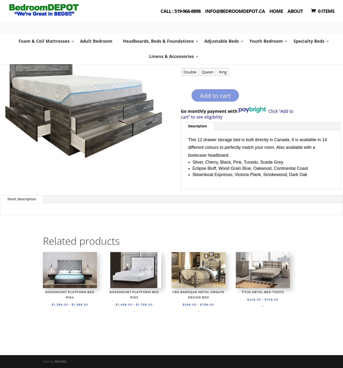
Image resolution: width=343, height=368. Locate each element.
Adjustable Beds (221, 41)
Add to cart (215, 95)
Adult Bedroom (96, 41)
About (295, 11)
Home (276, 11)
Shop (51, 17)
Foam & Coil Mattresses (44, 41)
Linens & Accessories (171, 56)
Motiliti (60, 361)
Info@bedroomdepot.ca (235, 11)
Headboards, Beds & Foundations (158, 41)
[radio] (190, 72)
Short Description (21, 199)
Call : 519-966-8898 (181, 11)
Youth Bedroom (266, 41)
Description (197, 126)
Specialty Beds (308, 41)
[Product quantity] (183, 97)
